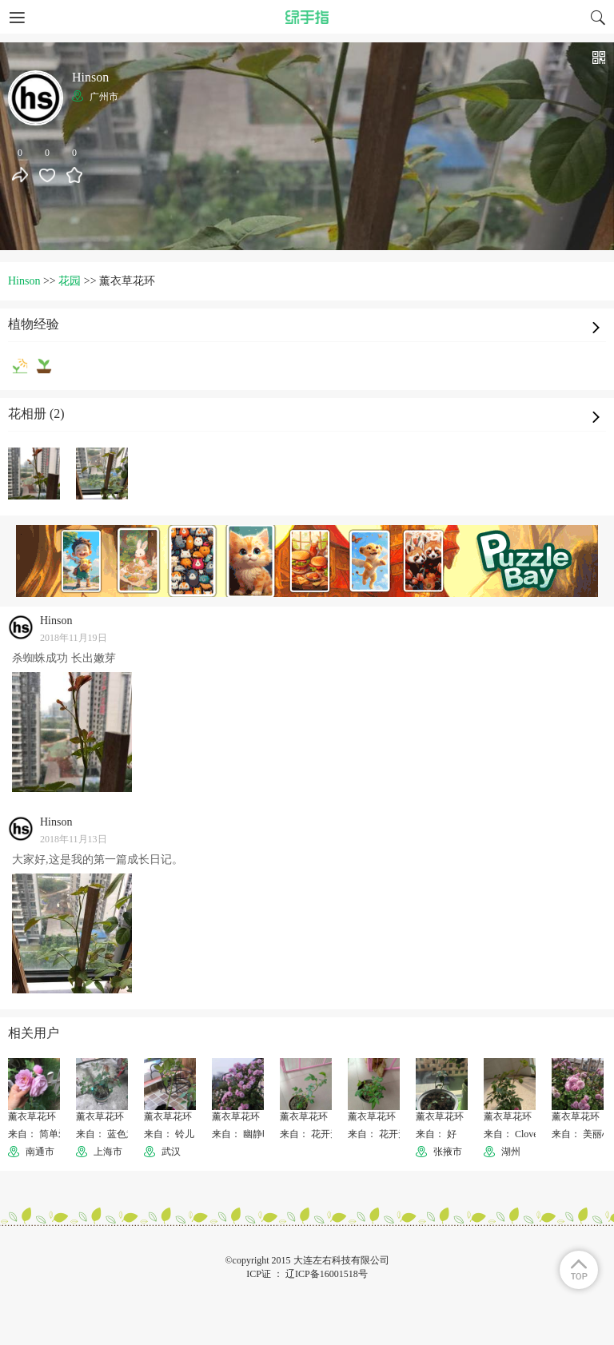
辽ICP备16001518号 (326, 1273)
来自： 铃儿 (169, 1134)
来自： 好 (436, 1134)
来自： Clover (512, 1134)
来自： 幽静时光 (246, 1134)
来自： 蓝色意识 (111, 1134)
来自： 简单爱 (38, 1134)
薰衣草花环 (32, 1116)
